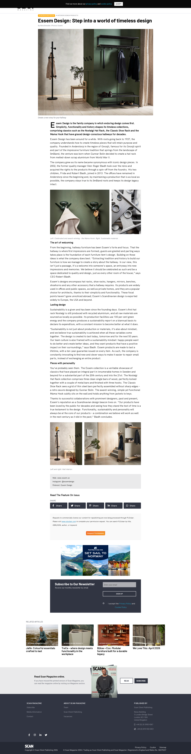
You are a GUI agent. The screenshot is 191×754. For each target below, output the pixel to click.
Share (57, 505)
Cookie (153, 747)
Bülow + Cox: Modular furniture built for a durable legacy (112, 651)
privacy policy (91, 4)
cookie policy (106, 4)
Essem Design (57, 139)
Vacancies (68, 716)
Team (66, 707)
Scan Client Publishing (73, 712)
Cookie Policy (121, 607)
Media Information (34, 712)
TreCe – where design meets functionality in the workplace (77, 651)
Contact (30, 716)
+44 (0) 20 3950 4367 (144, 724)
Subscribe (141, 681)
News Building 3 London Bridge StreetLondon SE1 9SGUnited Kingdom (143, 716)
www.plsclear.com (69, 521)
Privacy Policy (125, 603)
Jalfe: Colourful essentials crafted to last (40, 650)
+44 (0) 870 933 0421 (145, 729)
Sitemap (162, 747)
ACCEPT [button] (118, 4)
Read (126, 681)
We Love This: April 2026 (146, 648)
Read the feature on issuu (65, 495)
